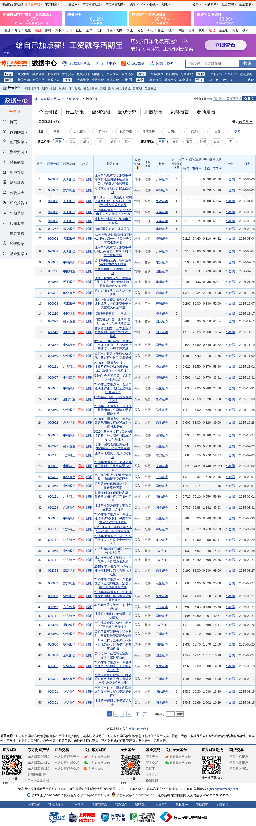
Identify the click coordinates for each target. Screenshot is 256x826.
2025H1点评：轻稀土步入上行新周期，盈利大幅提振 (113, 529)
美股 (99, 30)
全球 (89, 30)
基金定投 (170, 80)
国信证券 (162, 271)
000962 (53, 190)
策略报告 (180, 111)
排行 (70, 88)
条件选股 (127, 74)
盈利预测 (246, 74)
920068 (53, 179)
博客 (235, 30)
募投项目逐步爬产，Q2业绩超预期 (113, 607)
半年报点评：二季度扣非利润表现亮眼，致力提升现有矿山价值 (113, 644)
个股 (53, 88)
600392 (53, 321)
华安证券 (162, 455)
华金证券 (162, 229)
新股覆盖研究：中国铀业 (113, 313)
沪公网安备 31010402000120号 (134, 795)
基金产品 (152, 774)
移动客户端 (32, 4)
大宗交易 (68, 74)
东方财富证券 (92, 4)
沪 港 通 (126, 80)
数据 (79, 30)
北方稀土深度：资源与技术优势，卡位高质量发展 (113, 559)
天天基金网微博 (178, 757)
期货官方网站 (238, 768)
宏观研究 (127, 111)
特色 (8, 74)
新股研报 (153, 111)
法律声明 (161, 804)
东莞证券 (162, 466)
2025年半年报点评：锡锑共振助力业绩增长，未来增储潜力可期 (113, 666)
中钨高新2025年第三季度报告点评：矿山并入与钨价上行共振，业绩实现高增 (113, 345)
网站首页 (7, 4)
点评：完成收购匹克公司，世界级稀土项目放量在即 (113, 446)
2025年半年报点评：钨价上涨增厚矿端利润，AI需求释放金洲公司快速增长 (113, 518)
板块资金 (113, 80)
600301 (53, 293)
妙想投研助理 (37, 774)
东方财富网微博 (97, 757)
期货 (120, 30)
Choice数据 (148, 4)
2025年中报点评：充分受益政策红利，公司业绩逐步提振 (113, 466)
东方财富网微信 (97, 763)
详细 (81, 179)
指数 (28, 88)
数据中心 (60, 99)
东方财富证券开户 (67, 756)
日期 (247, 164)
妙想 (132, 4)
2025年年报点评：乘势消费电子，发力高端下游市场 (113, 212)
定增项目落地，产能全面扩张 (113, 190)
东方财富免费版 (38, 756)
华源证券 (162, 201)
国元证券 (162, 321)
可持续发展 (56, 804)
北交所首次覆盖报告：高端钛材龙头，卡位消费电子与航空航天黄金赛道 (113, 303)
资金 (67, 80)
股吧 (212, 30)
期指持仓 (98, 74)
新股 (38, 30)
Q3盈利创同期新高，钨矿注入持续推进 (113, 377)
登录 (196, 4)
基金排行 (185, 80)
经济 (199, 80)
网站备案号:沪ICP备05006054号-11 (87, 795)
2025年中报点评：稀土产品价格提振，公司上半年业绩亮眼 (113, 540)
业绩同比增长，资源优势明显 (113, 455)
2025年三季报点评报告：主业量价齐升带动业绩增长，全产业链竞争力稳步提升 (113, 366)
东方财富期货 (212, 750)
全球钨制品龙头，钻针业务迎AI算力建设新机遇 (113, 262)
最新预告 (172, 74)
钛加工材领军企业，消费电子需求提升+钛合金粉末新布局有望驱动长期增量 (113, 282)
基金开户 (152, 756)
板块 (62, 88)
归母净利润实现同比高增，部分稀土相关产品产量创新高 (113, 496)
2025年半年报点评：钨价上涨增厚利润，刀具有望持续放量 (113, 570)
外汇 (130, 30)
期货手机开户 (238, 756)
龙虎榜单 (24, 74)
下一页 (141, 714)
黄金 (140, 30)
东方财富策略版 (38, 768)
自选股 (137, 88)
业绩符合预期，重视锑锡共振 (113, 702)
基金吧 (223, 30)
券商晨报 (206, 111)
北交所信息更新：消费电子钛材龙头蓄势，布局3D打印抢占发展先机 (113, 251)
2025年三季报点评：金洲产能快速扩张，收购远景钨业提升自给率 (113, 388)
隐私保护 (182, 804)
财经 (7, 30)
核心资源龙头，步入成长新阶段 (113, 292)
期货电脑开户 (238, 762)
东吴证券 (162, 212)
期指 (48, 30)
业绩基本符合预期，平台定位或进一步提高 (113, 507)
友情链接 (222, 804)
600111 (53, 366)
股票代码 (53, 164)
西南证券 (162, 293)
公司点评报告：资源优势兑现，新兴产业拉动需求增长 (113, 355)
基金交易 (152, 762)
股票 (28, 30)
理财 (171, 30)
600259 (53, 507)
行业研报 (231, 74)
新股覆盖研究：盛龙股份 (113, 229)
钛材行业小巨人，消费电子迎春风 (113, 221)
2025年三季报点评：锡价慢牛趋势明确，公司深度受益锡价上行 (113, 410)
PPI (218, 80)
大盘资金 (83, 80)
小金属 (230, 179)
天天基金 (127, 750)
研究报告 (75, 99)
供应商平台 (99, 804)
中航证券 (162, 529)
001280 (53, 271)
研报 (201, 74)
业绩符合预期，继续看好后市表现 (113, 616)
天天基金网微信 (178, 763)
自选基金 (150, 88)
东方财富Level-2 (39, 762)
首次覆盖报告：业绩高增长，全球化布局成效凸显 (113, 321)
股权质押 (53, 74)
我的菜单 (210, 4)
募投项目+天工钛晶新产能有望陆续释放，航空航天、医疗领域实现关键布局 (113, 201)
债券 (191, 30)
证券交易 (228, 4)
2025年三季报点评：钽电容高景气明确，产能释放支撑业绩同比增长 (113, 422)
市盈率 (196, 168)
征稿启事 (202, 804)
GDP (234, 80)
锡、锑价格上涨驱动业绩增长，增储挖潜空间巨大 (113, 477)
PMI (225, 80)
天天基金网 (70, 4)
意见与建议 (93, 769)
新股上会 (53, 80)
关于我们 (34, 804)
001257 (53, 229)
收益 (186, 168)
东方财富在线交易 (67, 762)
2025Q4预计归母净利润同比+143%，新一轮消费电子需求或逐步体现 (113, 238)
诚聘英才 (141, 804)
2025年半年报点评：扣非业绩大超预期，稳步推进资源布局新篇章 (113, 596)
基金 (161, 30)
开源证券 (162, 179)
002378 (53, 570)
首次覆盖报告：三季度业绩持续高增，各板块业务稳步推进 (113, 332)
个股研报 (216, 74)
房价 (251, 80)
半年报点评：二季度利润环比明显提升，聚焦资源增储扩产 (113, 691)
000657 (53, 262)
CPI (211, 80)
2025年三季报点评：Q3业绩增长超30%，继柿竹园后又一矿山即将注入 (113, 435)
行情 (69, 30)
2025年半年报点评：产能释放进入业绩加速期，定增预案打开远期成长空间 (113, 583)
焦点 (18, 30)
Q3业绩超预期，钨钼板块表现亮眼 (113, 399)
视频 (202, 30)
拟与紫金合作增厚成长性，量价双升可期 (113, 485)
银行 (150, 30)
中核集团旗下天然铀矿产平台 (113, 271)
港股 (110, 30)
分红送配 (187, 74)
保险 (181, 30)
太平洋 (162, 551)
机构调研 (83, 74)
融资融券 (38, 74)
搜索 (245, 30)
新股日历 (38, 80)
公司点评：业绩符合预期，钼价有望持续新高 (113, 655)
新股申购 (24, 80)
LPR (242, 80)
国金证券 (162, 486)
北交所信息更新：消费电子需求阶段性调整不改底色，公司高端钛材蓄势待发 (113, 179)
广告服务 (78, 804)
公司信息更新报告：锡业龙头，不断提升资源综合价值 (113, 633)
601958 (53, 486)
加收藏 (18, 4)
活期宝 (150, 768)
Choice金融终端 (38, 780)
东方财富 (9, 750)
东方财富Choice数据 (135, 729)
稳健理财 (152, 780)
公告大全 (113, 74)
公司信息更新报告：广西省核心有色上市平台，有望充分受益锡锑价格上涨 (113, 679)
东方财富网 (42, 99)
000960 (53, 356)
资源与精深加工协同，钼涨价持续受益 (113, 550)
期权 (58, 30)
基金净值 (155, 80)
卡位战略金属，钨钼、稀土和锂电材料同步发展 (113, 624)
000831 (53, 466)
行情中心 (14, 88)
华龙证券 (162, 366)
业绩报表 (157, 74)
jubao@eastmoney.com (223, 789)
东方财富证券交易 (67, 768)
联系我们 (121, 804)
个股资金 (98, 80)
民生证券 (162, 388)
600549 (53, 332)
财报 (141, 74)
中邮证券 (162, 190)
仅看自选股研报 (49, 121)
